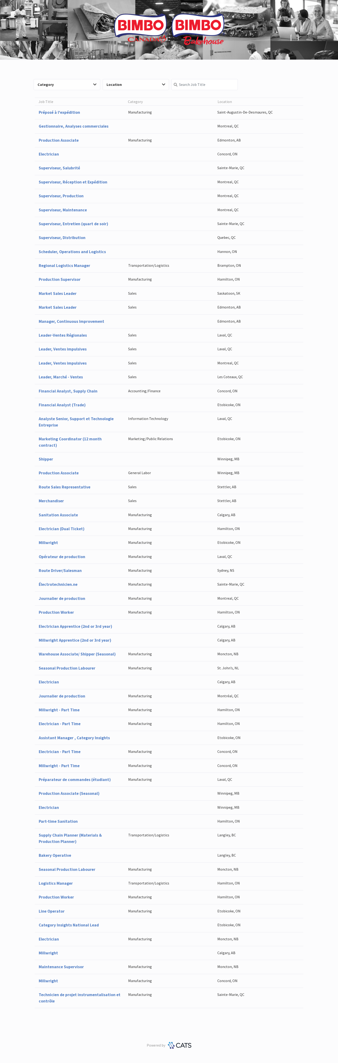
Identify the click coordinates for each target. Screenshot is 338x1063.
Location (136, 84)
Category (67, 84)
